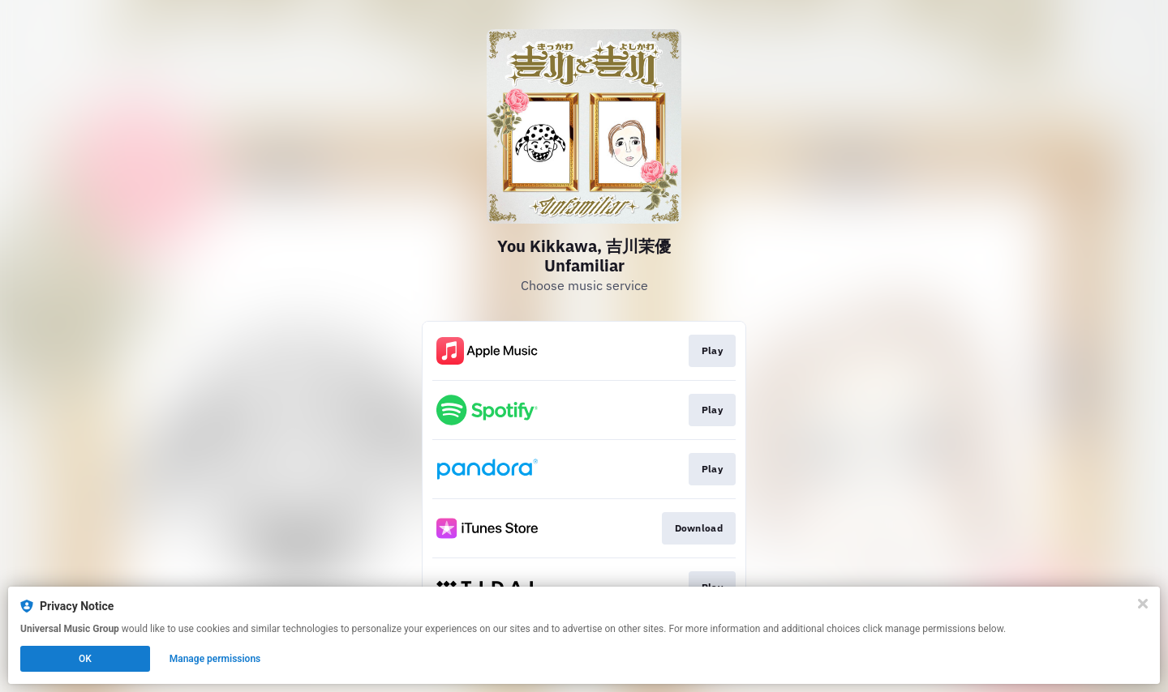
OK (85, 658)
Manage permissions (215, 658)
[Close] (1143, 604)
